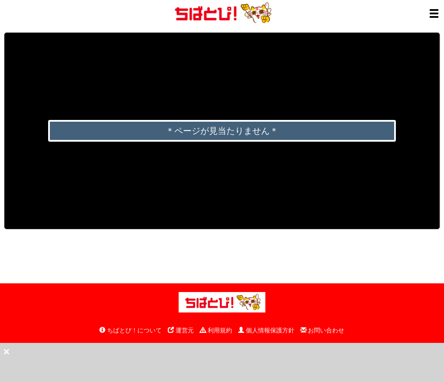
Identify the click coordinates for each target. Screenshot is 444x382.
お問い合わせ (322, 330)
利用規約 (216, 330)
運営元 (181, 330)
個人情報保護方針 (266, 330)
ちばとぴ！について (130, 330)
